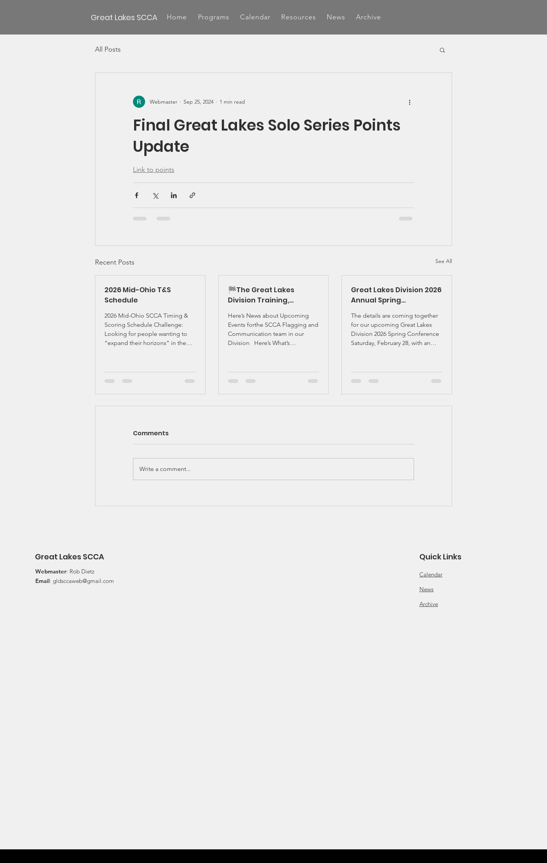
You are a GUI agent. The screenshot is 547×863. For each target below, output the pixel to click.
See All (443, 261)
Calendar (431, 574)
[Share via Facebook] (136, 195)
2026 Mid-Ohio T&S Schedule (137, 295)
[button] (213, 17)
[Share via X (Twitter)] (155, 195)
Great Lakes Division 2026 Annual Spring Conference (396, 295)
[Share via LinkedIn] (173, 195)
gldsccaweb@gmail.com (83, 580)
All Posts (108, 49)
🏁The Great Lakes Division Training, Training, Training (261, 295)
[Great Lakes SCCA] (124, 17)
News (426, 589)
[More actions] (409, 101)
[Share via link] (192, 195)
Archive (428, 604)
